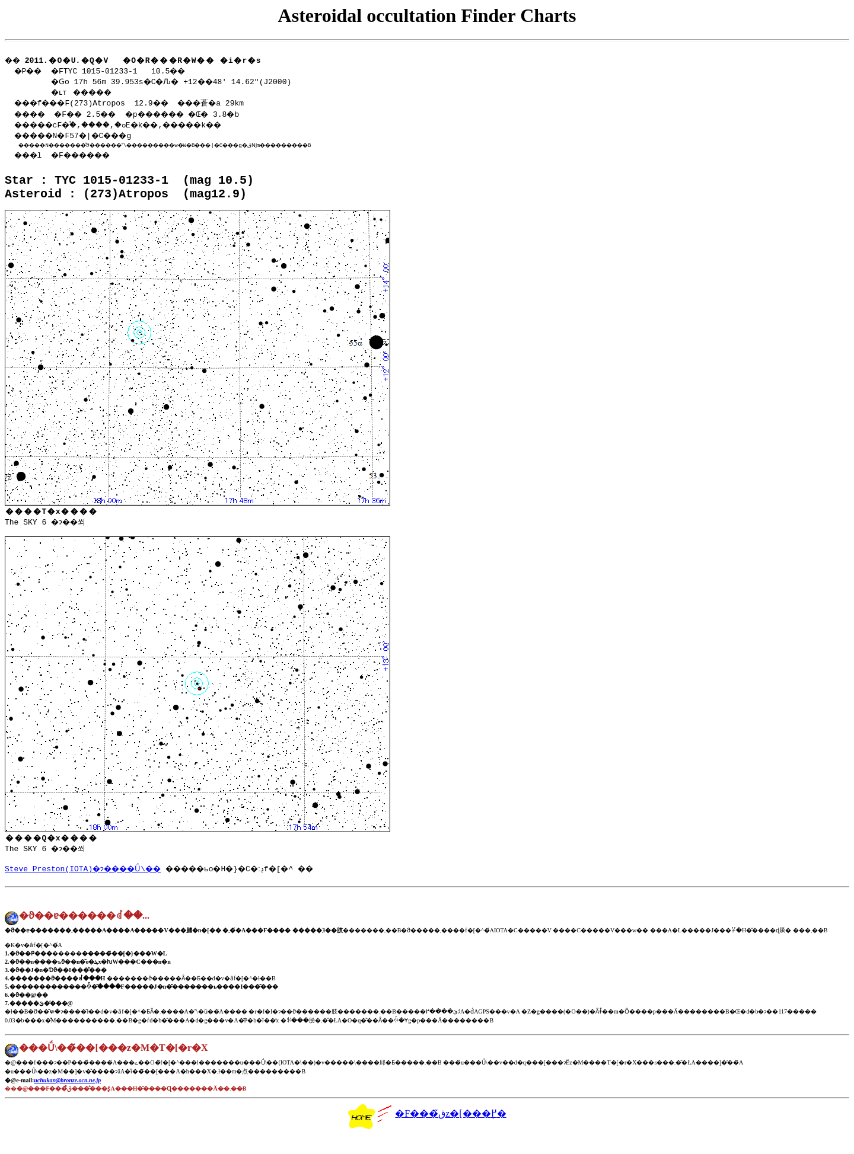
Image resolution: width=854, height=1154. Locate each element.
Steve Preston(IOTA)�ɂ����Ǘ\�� (88, 884)
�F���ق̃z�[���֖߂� (427, 1133)
